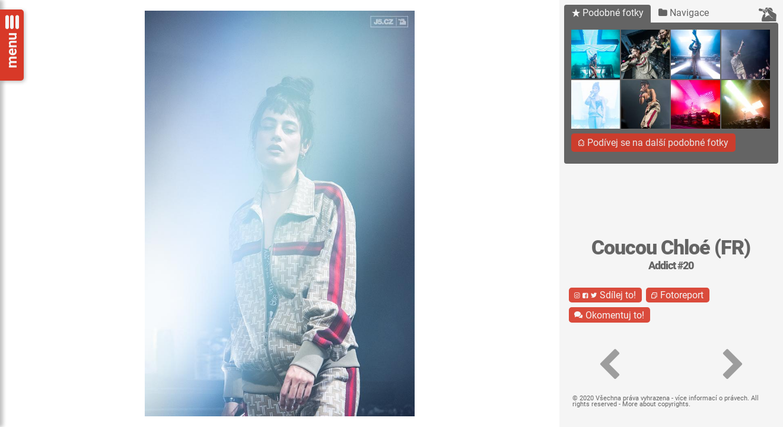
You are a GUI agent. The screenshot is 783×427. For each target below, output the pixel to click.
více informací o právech (711, 398)
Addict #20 (670, 266)
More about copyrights (655, 404)
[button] (609, 364)
